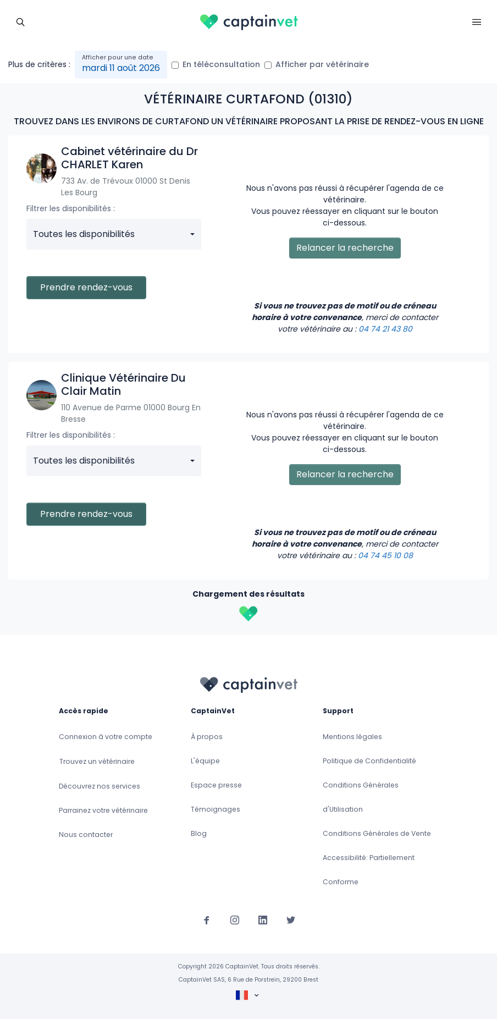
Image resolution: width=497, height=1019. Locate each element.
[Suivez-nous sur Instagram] (234, 919)
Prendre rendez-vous (86, 287)
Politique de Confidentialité (369, 760)
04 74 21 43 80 (385, 328)
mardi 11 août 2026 (121, 68)
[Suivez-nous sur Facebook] (206, 919)
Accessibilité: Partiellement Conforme (369, 869)
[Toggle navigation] (20, 21)
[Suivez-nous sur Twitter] (290, 919)
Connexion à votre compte (105, 736)
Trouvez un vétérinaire (97, 761)
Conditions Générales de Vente (377, 833)
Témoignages (215, 809)
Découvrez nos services (99, 786)
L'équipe (205, 760)
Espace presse (216, 785)
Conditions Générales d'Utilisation (361, 797)
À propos (207, 736)
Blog (199, 833)
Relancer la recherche (345, 247)
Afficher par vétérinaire (322, 64)
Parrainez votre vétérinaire (103, 810)
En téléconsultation (221, 64)
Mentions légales (352, 736)
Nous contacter (86, 834)
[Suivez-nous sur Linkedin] (262, 919)
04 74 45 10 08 (385, 555)
